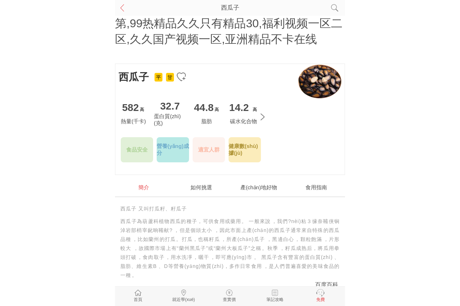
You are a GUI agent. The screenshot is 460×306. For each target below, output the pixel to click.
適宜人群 (209, 150)
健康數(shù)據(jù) (243, 149)
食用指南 (316, 187)
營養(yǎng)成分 (173, 149)
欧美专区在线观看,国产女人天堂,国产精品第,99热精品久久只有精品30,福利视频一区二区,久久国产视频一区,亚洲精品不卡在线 (228, 23)
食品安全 (137, 150)
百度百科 (326, 285)
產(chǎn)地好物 (258, 187)
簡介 (143, 187)
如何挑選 (201, 187)
